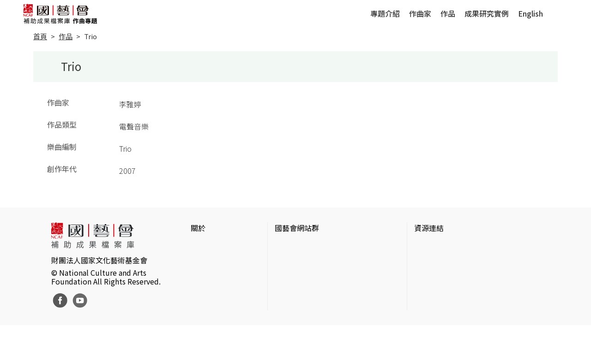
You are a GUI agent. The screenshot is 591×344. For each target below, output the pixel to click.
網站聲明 (205, 261)
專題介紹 (385, 13)
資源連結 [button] (429, 227)
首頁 (40, 36)
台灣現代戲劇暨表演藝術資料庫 (466, 305)
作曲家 (420, 13)
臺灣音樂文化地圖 (443, 290)
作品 (447, 13)
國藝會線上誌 (297, 261)
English (530, 13)
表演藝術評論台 (300, 275)
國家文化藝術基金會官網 (315, 246)
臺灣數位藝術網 (440, 275)
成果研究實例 (486, 13)
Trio (90, 36)
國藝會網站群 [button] (297, 227)
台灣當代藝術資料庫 (447, 246)
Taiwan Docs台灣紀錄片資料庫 (464, 320)
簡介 (198, 246)
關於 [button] (198, 227)
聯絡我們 (205, 275)
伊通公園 (429, 261)
